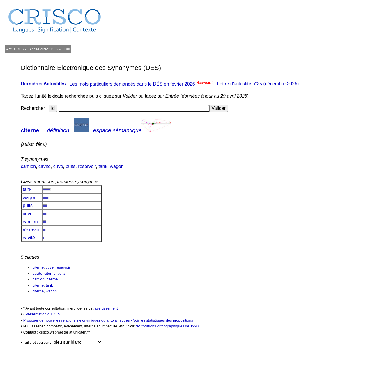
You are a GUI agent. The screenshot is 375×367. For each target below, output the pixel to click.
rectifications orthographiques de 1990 (167, 326)
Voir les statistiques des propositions (163, 320)
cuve (58, 166)
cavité (44, 166)
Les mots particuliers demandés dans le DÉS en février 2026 (142, 84)
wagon (117, 166)
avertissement (106, 308)
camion (28, 166)
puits (70, 166)
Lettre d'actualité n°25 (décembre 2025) (258, 84)
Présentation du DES (43, 314)
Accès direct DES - (45, 49)
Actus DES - (16, 49)
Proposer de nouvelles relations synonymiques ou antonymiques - (78, 320)
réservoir (87, 166)
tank (102, 166)
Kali (66, 49)
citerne (30, 130)
